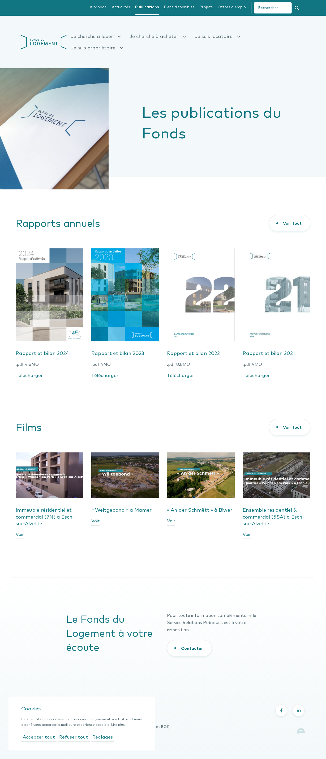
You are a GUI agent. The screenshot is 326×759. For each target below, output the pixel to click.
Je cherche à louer (96, 36)
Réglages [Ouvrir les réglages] (102, 737)
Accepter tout (39, 737)
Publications (147, 7)
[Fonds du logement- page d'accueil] (44, 41)
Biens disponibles (179, 7)
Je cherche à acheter (158, 36)
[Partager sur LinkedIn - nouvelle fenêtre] (298, 710)
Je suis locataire (218, 36)
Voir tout (292, 223)
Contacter (192, 648)
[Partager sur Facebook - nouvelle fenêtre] (281, 710)
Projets (206, 7)
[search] (273, 8)
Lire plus (118, 725)
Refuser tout (73, 737)
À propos (98, 7)
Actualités (121, 7)
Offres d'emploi (232, 7)
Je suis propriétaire (97, 48)
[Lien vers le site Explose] (301, 730)
